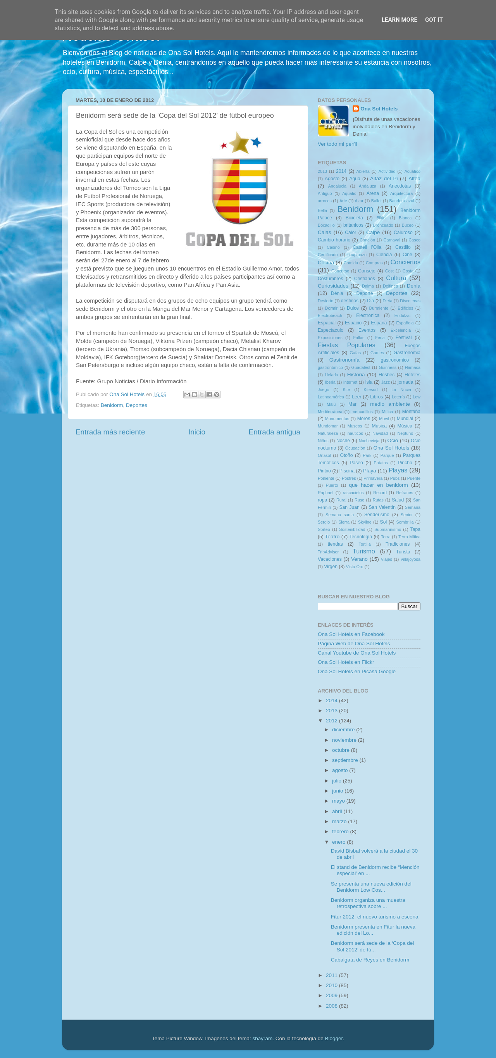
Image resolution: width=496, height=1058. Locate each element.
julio (337, 781)
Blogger (334, 1038)
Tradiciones (398, 544)
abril (337, 811)
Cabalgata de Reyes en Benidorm (370, 960)
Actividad (387, 171)
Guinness (387, 367)
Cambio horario (334, 240)
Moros (363, 418)
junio (338, 791)
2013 (322, 171)
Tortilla (365, 544)
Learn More (399, 19)
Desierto (325, 300)
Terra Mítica (409, 536)
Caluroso (403, 232)
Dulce (353, 308)
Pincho (405, 462)
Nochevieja (369, 440)
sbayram (263, 1038)
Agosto (332, 178)
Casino (333, 247)
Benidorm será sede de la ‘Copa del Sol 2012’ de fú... (372, 946)
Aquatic (349, 193)
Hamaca (412, 367)
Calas (324, 232)
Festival (404, 337)
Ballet (376, 200)
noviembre (345, 740)
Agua (354, 178)
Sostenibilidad (352, 529)
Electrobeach (330, 315)
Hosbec (386, 374)
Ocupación (355, 448)
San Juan (349, 507)
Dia (370, 300)
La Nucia (401, 389)
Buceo (408, 225)
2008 (332, 1006)
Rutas (378, 500)
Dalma (368, 286)
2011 (332, 975)
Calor (350, 232)
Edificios (405, 308)
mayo (339, 801)
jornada (405, 382)
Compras (374, 262)
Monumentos (337, 418)
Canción (367, 240)
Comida (351, 262)
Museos (355, 426)
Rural (341, 500)
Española (405, 323)
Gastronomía (344, 360)
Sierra (344, 522)
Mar (352, 404)
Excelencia (401, 330)
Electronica (367, 315)
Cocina (326, 262)
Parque (387, 455)
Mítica (387, 411)
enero (339, 842)
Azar (359, 200)
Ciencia (384, 254)
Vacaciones (330, 559)
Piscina (347, 471)
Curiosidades (333, 286)
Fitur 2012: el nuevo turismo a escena (374, 917)
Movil (384, 418)
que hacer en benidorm (378, 485)
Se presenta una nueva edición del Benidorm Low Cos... (371, 887)
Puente (413, 478)
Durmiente (378, 308)
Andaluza (367, 186)
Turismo (364, 551)
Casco (414, 240)
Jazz (385, 382)
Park (367, 455)
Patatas (381, 462)
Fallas (358, 337)
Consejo (366, 271)
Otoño (346, 455)
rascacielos (353, 492)
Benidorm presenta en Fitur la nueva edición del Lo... (373, 930)
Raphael (325, 492)
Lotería (398, 397)
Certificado (328, 254)
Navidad (380, 433)
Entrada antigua (274, 432)
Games (377, 352)
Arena (373, 193)
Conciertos (405, 261)
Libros (376, 397)
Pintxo (324, 471)
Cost (389, 271)
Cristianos (364, 278)
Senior (407, 514)
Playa (369, 471)
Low (416, 397)
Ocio (393, 440)
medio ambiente (390, 404)
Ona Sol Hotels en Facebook (351, 634)
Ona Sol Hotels (379, 109)
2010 (332, 985)
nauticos (355, 433)
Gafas (355, 352)
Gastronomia (407, 352)
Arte (343, 200)
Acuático (412, 171)
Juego (323, 389)
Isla (368, 382)
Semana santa (340, 514)
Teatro (332, 536)
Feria (380, 337)
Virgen (331, 566)
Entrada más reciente (110, 432)
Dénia (337, 293)
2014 (341, 171)
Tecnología (361, 536)
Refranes (404, 492)
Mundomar (328, 426)
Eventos (366, 330)
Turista (403, 552)
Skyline (365, 522)
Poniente (326, 478)
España (379, 323)
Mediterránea (330, 411)
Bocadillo (326, 225)
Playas (398, 470)
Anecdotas (400, 186)
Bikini (381, 217)
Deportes (136, 405)
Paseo (356, 462)
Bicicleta (354, 218)
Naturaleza (328, 433)
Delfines (390, 286)
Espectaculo (330, 330)
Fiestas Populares (346, 344)
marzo (340, 821)
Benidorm (112, 405)
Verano (359, 559)
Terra (386, 536)
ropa (322, 500)
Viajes (386, 559)
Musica (379, 426)
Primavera (372, 478)
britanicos (353, 225)
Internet (350, 382)
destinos (349, 300)
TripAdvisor (328, 552)
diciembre (344, 729)
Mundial (405, 418)
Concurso (340, 271)
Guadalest (360, 367)
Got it (434, 19)
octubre (341, 750)
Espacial (327, 323)
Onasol (324, 455)
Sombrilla (404, 522)
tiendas (335, 544)
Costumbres (330, 278)
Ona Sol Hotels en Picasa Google (357, 671)
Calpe (373, 232)
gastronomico (395, 360)
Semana (412, 507)
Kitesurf (370, 389)
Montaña (411, 411)
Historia (356, 374)
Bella (322, 210)
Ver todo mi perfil (337, 144)
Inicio (196, 432)
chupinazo (357, 254)
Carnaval (392, 240)
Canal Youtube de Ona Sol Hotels (357, 653)
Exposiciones (330, 337)
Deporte (364, 293)
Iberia (330, 382)
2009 (332, 995)
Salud (398, 500)
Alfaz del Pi (384, 178)
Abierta (363, 171)
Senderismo (376, 514)
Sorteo (324, 529)
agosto (340, 770)
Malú (331, 404)
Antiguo (325, 193)
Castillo (403, 247)
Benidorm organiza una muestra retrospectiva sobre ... (368, 903)
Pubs (395, 478)
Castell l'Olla (367, 247)
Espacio (353, 323)
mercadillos (362, 411)
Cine (407, 254)
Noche (343, 440)
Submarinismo (387, 529)
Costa (408, 271)
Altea (414, 178)
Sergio (324, 522)
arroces (325, 200)
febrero (341, 831)
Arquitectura (401, 193)
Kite (346, 389)
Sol (383, 522)
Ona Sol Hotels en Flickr (346, 662)
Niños (323, 440)
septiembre (346, 760)
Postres (349, 478)
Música (404, 426)
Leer (356, 397)
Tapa (415, 529)
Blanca (405, 217)
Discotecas (410, 300)
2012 (332, 721)
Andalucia (337, 186)
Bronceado (383, 225)
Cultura (396, 277)
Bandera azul (401, 200)
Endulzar (402, 315)
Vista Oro (354, 566)
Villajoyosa (410, 559)
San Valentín (382, 507)
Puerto (332, 485)
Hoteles (412, 374)
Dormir (331, 308)
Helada (331, 374)
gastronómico (330, 367)
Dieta (387, 300)
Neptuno (405, 433)
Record (380, 492)
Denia (413, 286)
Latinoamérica (331, 397)
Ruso (359, 500)
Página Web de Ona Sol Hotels (354, 643)
